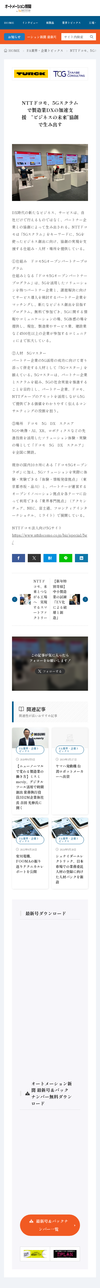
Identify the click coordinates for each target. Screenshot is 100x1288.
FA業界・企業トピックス (45, 50)
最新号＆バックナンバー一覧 (52, 1225)
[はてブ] (50, 558)
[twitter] (34, 558)
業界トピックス (71, 23)
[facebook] (18, 558)
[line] (65, 558)
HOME (9, 23)
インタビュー (30, 23)
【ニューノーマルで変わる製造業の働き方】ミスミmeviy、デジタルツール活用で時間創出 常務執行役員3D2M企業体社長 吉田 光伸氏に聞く (30, 786)
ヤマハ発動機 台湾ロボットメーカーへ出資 (69, 771)
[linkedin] (81, 558)
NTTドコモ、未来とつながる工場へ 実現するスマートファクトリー (40, 599)
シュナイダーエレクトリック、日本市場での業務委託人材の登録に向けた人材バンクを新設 (69, 869)
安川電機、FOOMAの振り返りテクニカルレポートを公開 (30, 864)
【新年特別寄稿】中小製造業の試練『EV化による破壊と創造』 (60, 599)
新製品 (50, 23)
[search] (91, 36)
